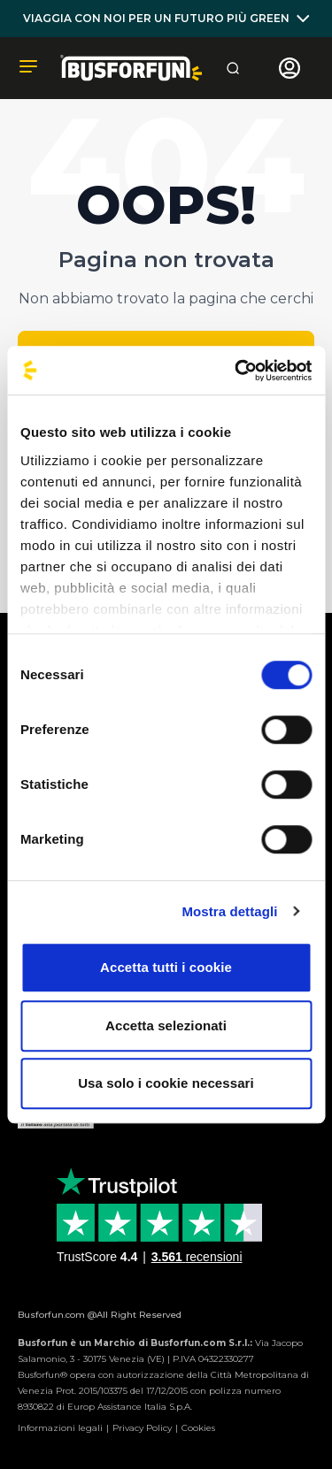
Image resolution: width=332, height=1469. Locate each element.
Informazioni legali (60, 1428)
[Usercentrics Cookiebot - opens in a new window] (236, 370)
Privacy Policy (142, 1428)
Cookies (198, 1428)
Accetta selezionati (166, 1025)
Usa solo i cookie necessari (166, 1082)
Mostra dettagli (229, 911)
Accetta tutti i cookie (166, 967)
